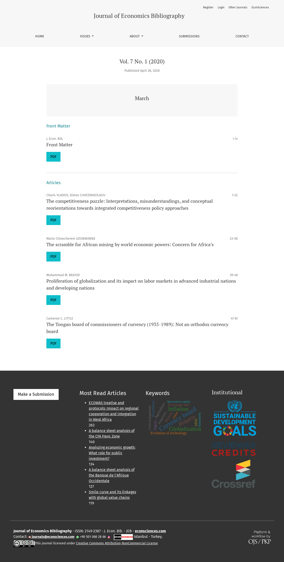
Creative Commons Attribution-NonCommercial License (117, 543)
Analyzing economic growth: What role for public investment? (112, 453)
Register (208, 7)
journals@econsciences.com (52, 537)
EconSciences (260, 7)
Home (39, 36)
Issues (85, 36)
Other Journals (238, 7)
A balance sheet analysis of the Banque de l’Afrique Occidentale (111, 475)
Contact (242, 36)
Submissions (189, 36)
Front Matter (59, 144)
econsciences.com (150, 531)
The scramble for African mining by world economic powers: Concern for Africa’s (130, 244)
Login (221, 7)
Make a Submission (36, 394)
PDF (53, 156)
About (135, 36)
